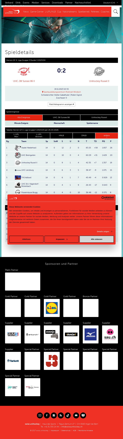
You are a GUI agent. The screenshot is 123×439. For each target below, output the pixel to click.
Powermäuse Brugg (30, 192)
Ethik (18, 2)
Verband (9, 2)
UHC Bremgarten (29, 155)
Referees (95, 11)
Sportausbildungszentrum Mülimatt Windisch (62, 92)
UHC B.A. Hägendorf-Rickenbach (30, 185)
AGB (74, 431)
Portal (8, 6)
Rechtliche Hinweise (86, 431)
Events (26, 2)
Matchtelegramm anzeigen (60, 104)
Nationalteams (70, 11)
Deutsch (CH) (109, 3)
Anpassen (61, 239)
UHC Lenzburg (27, 170)
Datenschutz (65, 431)
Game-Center (37, 11)
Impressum (54, 431)
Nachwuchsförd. (83, 2)
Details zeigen (103, 231)
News (26, 11)
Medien (35, 2)
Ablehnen (26, 239)
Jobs (15, 6)
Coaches (105, 11)
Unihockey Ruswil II (99, 81)
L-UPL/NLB (50, 11)
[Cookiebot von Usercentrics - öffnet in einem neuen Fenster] (103, 198)
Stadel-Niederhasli (29, 148)
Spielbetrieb (83, 11)
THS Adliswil (26, 178)
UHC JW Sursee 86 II (24, 81)
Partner (68, 2)
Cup (59, 11)
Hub (22, 6)
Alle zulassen (96, 239)
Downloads (57, 2)
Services (45, 2)
